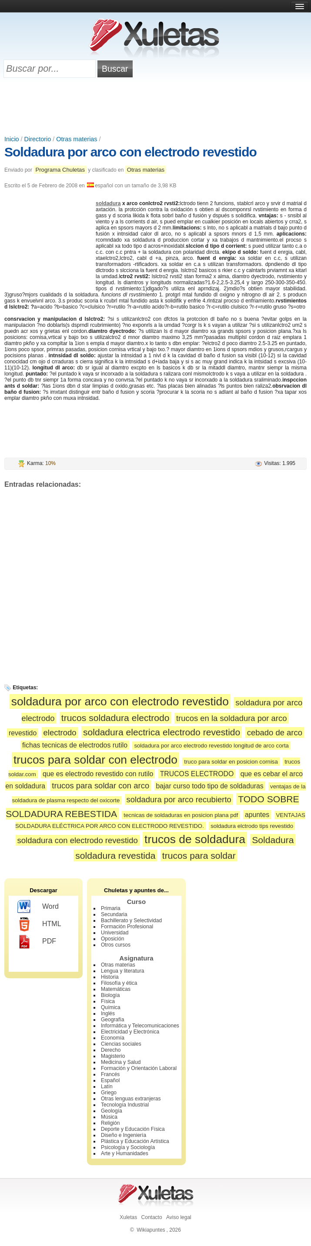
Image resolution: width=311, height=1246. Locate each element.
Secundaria (114, 914)
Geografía (112, 1020)
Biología (110, 995)
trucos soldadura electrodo (115, 718)
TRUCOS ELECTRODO (197, 774)
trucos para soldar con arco (100, 785)
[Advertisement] (155, 107)
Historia (110, 977)
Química (110, 1007)
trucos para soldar (199, 856)
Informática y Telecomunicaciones (140, 1026)
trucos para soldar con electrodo (95, 759)
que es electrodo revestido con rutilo (98, 774)
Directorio (37, 139)
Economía (112, 1038)
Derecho (110, 1050)
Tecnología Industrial (125, 1105)
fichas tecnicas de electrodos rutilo (74, 745)
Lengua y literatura (122, 971)
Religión (110, 1123)
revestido (23, 733)
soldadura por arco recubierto (179, 799)
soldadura (108, 203)
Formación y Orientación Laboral (139, 1068)
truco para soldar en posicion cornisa (231, 761)
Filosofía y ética (119, 983)
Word (38, 907)
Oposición (112, 939)
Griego (109, 1093)
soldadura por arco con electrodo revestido (120, 701)
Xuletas (128, 1217)
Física (108, 1001)
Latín (107, 1086)
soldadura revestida (115, 856)
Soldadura (273, 840)
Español (110, 1080)
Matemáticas (115, 989)
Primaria (110, 908)
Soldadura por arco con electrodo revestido (130, 152)
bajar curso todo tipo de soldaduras (210, 786)
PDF (36, 942)
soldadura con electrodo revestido (77, 840)
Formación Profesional (127, 927)
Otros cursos (115, 945)
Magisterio (113, 1056)
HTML (39, 924)
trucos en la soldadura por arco (231, 718)
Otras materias (76, 139)
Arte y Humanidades (124, 1153)
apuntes (257, 814)
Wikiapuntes (151, 1230)
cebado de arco (274, 732)
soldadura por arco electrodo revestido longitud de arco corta (211, 745)
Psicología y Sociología (128, 1147)
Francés (110, 1074)
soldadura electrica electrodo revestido (161, 732)
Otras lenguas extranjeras (131, 1099)
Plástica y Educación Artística (135, 1141)
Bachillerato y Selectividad (131, 920)
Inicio (11, 139)
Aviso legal (178, 1217)
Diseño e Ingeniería (123, 1135)
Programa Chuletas (60, 169)
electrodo (60, 732)
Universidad (114, 933)
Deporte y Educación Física (133, 1129)
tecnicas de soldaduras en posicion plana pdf (181, 815)
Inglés (108, 1013)
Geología (111, 1111)
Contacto (151, 1217)
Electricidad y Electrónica (130, 1032)
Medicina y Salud (120, 1062)
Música (109, 1117)
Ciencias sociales (121, 1044)
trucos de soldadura (194, 839)
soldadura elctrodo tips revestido (252, 826)
